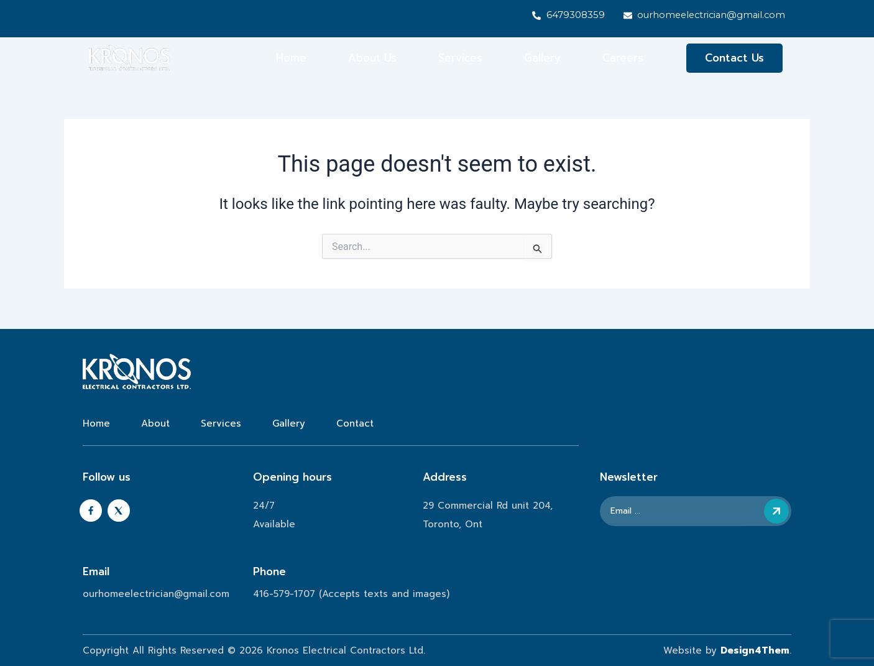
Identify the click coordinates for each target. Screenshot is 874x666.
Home (291, 58)
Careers (622, 58)
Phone (269, 571)
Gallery (542, 58)
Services (460, 58)
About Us (372, 58)
